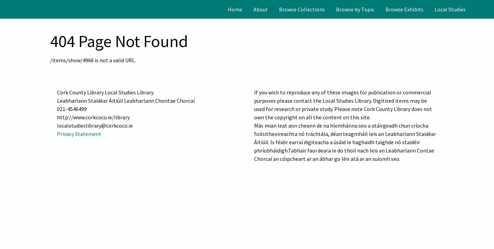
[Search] (488, 9)
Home (235, 9)
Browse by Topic (355, 9)
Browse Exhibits (404, 9)
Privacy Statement (79, 133)
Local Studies (450, 9)
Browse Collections (302, 9)
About (260, 9)
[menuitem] (235, 9)
